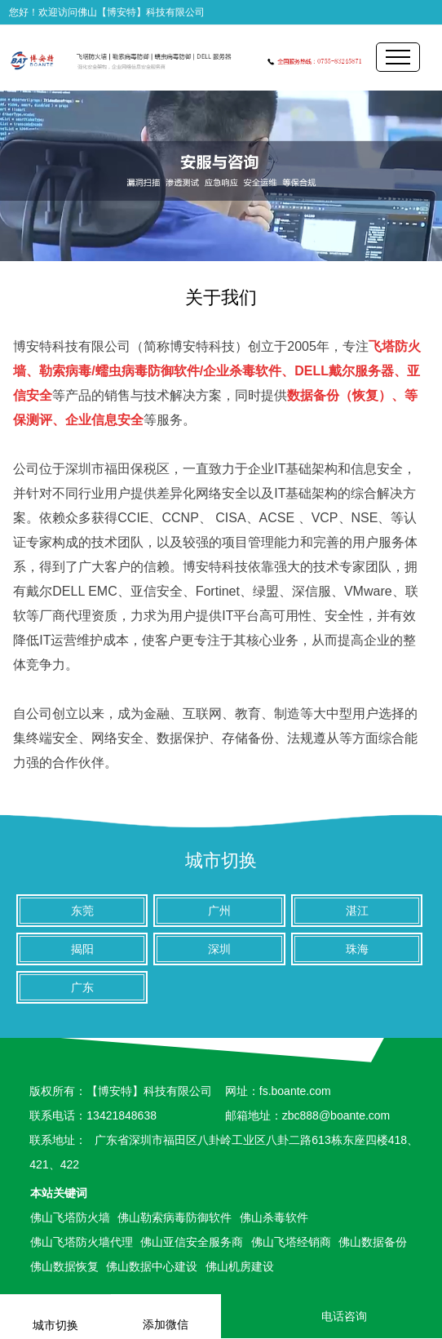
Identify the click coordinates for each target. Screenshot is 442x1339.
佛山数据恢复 (64, 1266)
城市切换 (221, 860)
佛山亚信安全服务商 (191, 1241)
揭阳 (82, 948)
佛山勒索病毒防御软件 (174, 1217)
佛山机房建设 (240, 1266)
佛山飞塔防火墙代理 (81, 1241)
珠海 (357, 948)
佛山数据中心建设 (151, 1266)
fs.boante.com (295, 1090)
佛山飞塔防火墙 (70, 1217)
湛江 (357, 910)
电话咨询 (331, 1316)
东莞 (82, 910)
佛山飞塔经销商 (291, 1241)
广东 (82, 987)
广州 (219, 910)
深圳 (219, 948)
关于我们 (221, 297)
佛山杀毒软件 (274, 1217)
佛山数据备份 (372, 1241)
